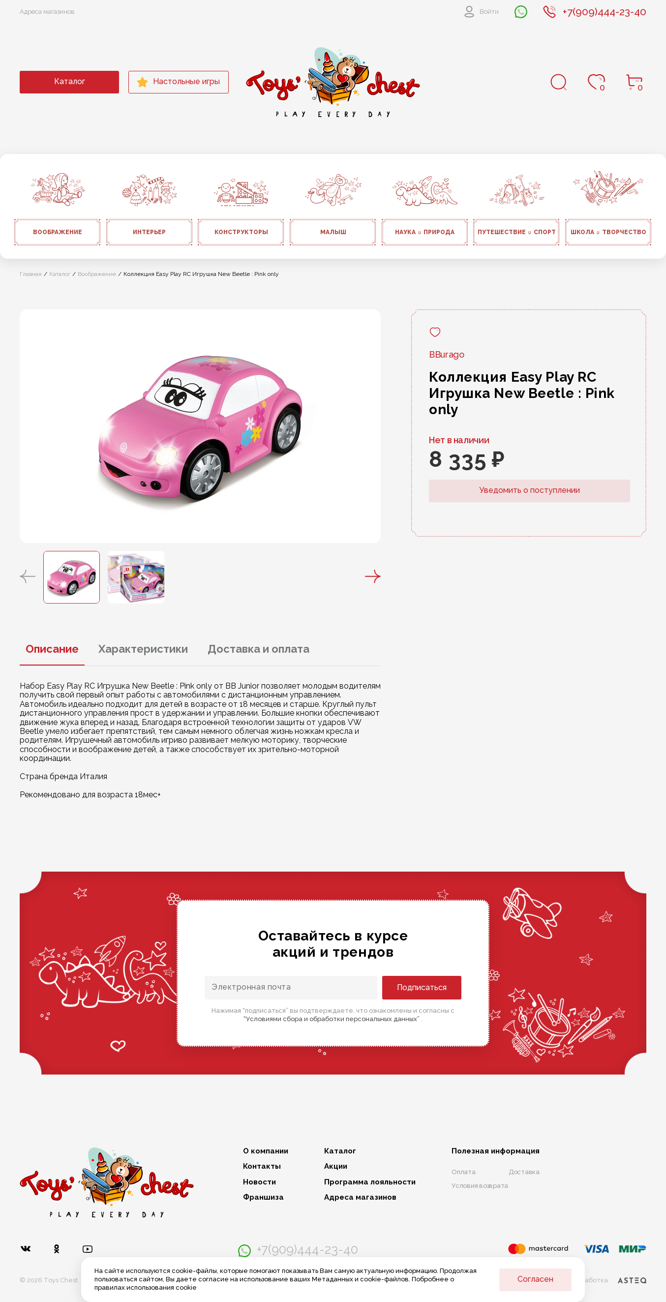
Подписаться (422, 987)
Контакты (262, 1166)
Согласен (535, 1279)
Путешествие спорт (517, 232)
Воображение (57, 232)
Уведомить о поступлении (529, 490)
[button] (27, 577)
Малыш (333, 232)
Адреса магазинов (47, 11)
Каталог (69, 81)
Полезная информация (496, 1151)
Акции (335, 1166)
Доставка (524, 1172)
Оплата (464, 1172)
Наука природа (424, 232)
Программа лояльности (370, 1182)
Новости (259, 1182)
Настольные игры (178, 82)
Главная (31, 274)
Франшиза (263, 1197)
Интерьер (149, 232)
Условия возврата (480, 1185)
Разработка (608, 1280)
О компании (265, 1151)
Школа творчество (608, 232)
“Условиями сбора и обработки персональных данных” (332, 1019)
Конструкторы (241, 232)
